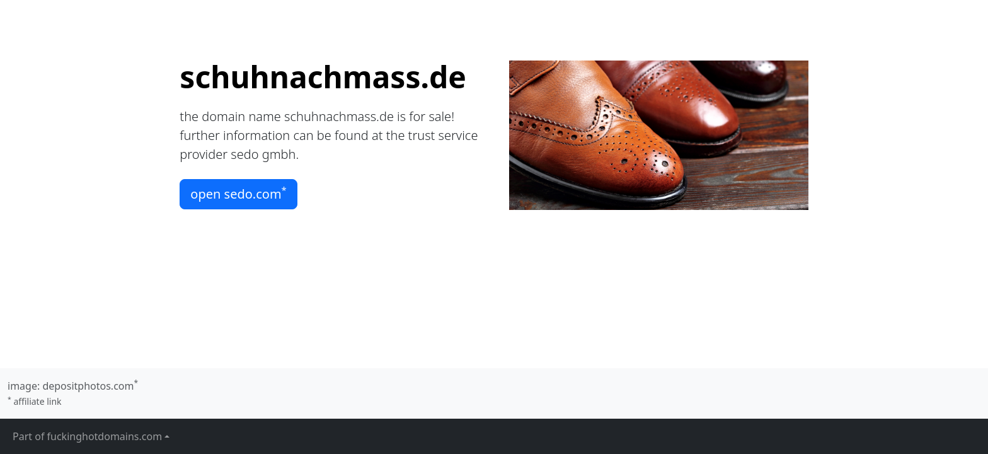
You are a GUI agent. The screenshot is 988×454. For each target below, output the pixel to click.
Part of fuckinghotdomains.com (87, 436)
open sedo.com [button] (238, 192)
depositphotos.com (88, 386)
